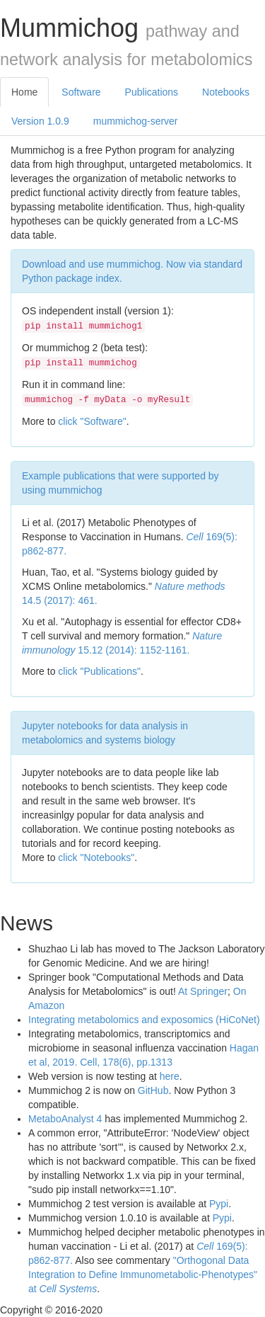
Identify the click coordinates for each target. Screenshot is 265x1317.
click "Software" (92, 421)
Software (80, 92)
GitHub (153, 1090)
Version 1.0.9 (40, 121)
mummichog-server (135, 121)
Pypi (218, 1203)
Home (24, 92)
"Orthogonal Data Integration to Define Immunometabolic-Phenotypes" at (142, 1274)
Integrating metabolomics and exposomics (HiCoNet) (144, 1019)
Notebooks (225, 92)
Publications (152, 92)
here (169, 1076)
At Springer (203, 991)
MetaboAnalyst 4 (65, 1118)
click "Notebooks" (96, 857)
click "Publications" (99, 671)
